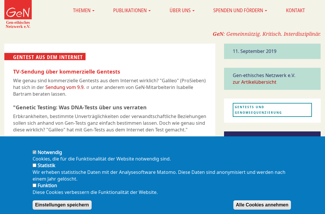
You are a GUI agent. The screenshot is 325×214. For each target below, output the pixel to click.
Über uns (182, 10)
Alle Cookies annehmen (262, 208)
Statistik (46, 169)
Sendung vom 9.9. (67, 87)
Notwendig (50, 156)
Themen (84, 10)
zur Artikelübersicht (254, 82)
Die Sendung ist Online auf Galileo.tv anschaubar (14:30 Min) (81, 139)
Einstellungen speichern (62, 208)
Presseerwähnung (251, 139)
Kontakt (295, 10)
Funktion (47, 189)
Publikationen (132, 10)
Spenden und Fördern (240, 10)
